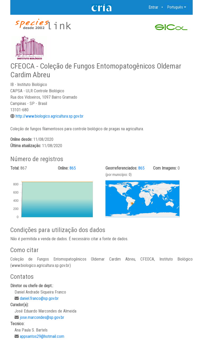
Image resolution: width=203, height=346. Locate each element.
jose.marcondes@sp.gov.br (42, 317)
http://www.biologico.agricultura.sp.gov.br (50, 116)
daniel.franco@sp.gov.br (39, 298)
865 (73, 168)
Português (175, 7)
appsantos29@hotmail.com (42, 336)
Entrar (153, 7)
